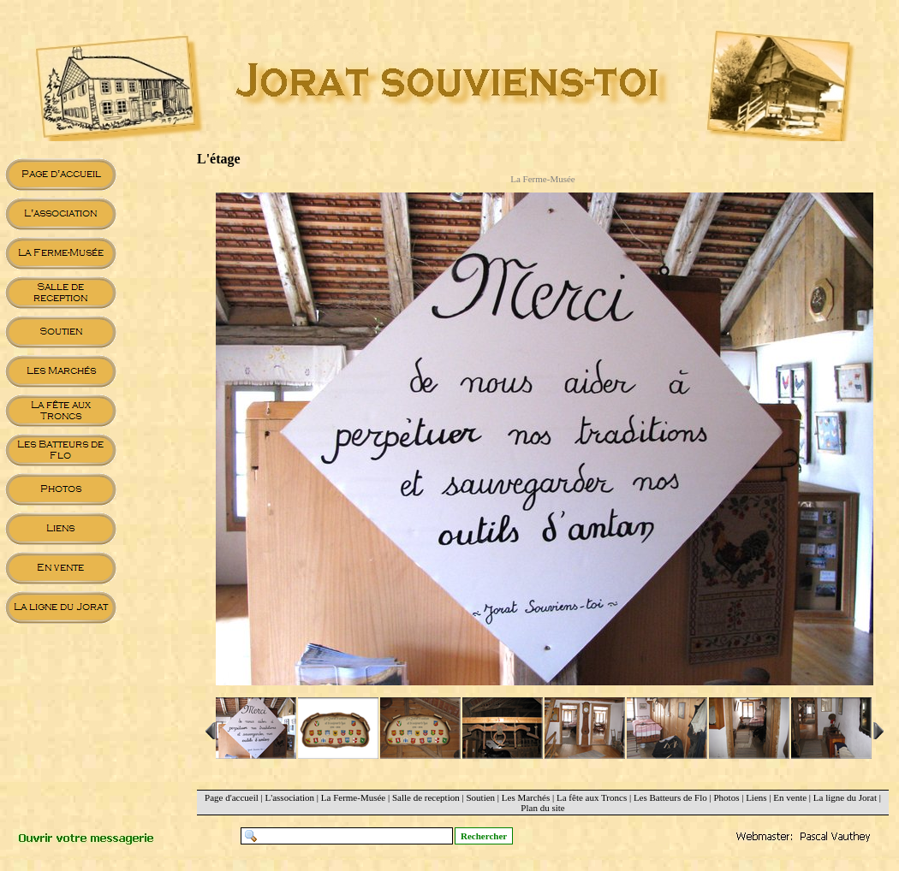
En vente (790, 797)
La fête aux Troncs (592, 797)
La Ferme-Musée (353, 797)
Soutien (480, 797)
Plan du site (542, 808)
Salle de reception (426, 797)
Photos (726, 797)
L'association (290, 797)
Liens (756, 797)
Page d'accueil (232, 797)
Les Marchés (526, 797)
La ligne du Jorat (845, 797)
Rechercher (484, 836)
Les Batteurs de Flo (670, 797)
